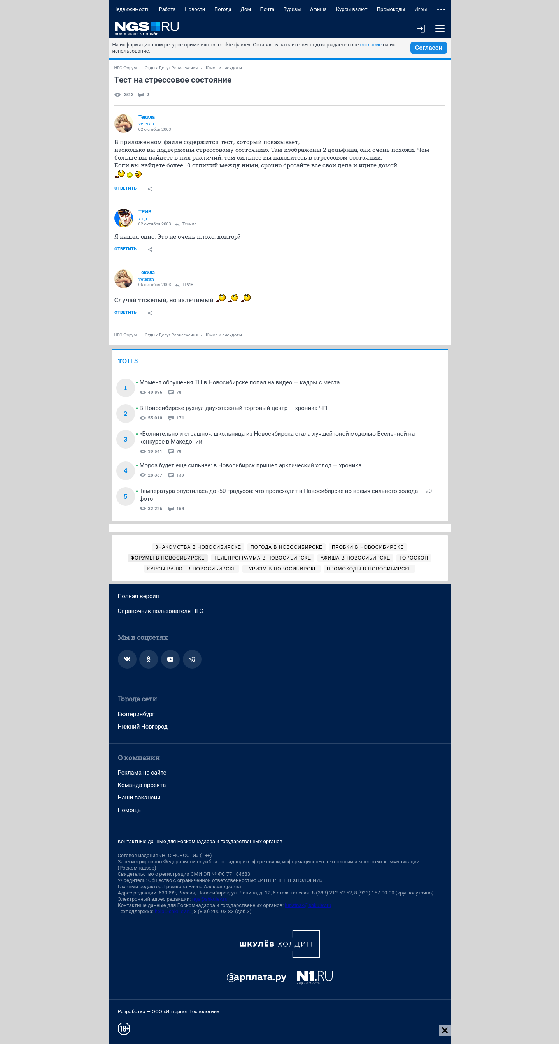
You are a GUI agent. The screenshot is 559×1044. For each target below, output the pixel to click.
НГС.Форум (125, 67)
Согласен (428, 47)
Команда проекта (142, 785)
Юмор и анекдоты (224, 67)
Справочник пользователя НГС (160, 610)
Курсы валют (352, 9)
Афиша (318, 9)
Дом (245, 9)
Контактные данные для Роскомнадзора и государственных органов (200, 841)
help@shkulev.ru (173, 911)
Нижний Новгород (143, 726)
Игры (420, 9)
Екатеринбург (136, 714)
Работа (167, 9)
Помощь (129, 809)
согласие (371, 45)
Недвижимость (131, 9)
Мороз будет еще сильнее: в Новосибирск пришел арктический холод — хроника (251, 465)
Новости (195, 9)
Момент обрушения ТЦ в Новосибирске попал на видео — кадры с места (240, 382)
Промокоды (391, 9)
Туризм (292, 9)
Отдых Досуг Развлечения (171, 67)
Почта (267, 9)
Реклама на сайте (142, 772)
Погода (222, 9)
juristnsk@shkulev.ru (308, 905)
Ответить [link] (125, 188)
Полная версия (138, 596)
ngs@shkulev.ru (210, 899)
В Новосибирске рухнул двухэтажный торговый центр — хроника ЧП (234, 408)
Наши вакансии (139, 797)
